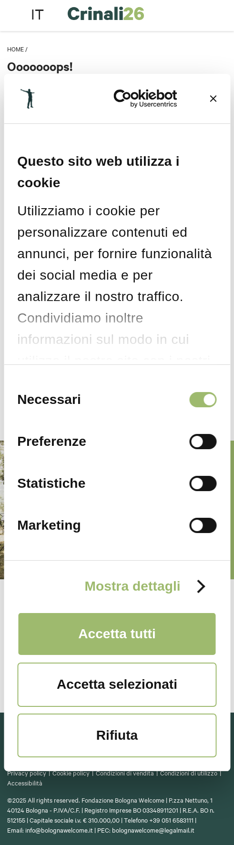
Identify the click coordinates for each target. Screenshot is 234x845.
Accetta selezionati (117, 684)
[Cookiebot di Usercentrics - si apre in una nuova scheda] (136, 98)
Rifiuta (117, 735)
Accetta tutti (116, 633)
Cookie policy (71, 772)
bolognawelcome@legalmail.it (153, 829)
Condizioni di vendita (125, 772)
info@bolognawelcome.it (59, 829)
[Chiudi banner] (213, 98)
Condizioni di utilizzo (188, 772)
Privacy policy (26, 772)
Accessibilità (24, 782)
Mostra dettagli (132, 586)
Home (15, 48)
